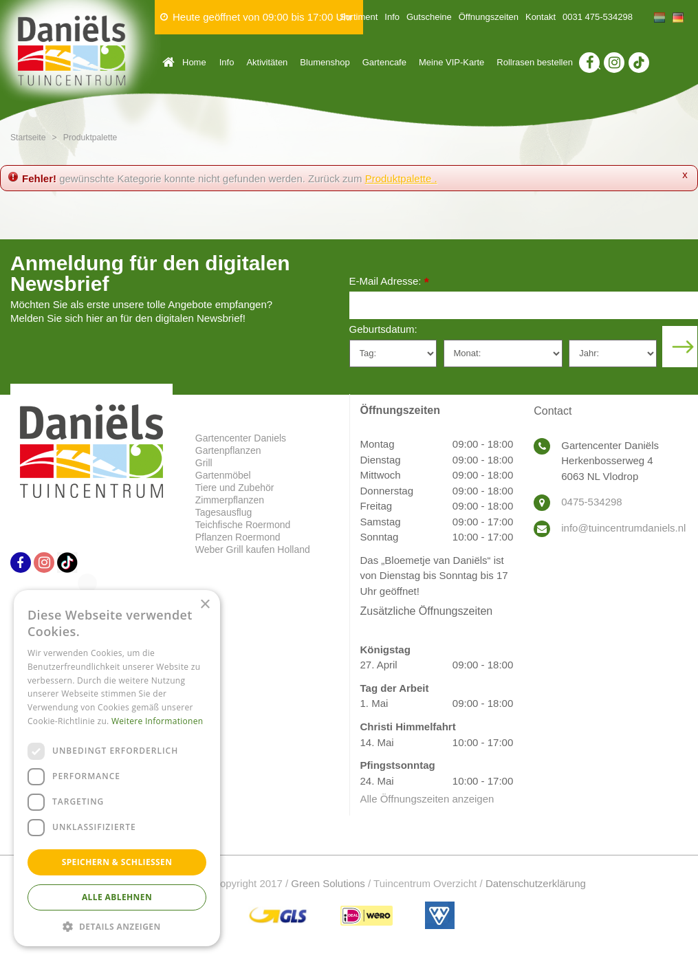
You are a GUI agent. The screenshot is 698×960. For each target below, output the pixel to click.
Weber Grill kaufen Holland (252, 549)
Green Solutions (328, 883)
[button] (117, 925)
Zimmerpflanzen (229, 499)
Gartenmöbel (223, 475)
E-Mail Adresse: (389, 282)
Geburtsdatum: (383, 329)
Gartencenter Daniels (240, 438)
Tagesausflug (223, 512)
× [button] (204, 605)
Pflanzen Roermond (238, 537)
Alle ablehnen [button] (117, 897)
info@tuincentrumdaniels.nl (623, 528)
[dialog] (117, 768)
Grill (203, 462)
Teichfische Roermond (243, 524)
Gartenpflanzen (228, 450)
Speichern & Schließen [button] (117, 862)
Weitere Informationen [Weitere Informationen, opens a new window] (157, 721)
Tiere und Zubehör (234, 487)
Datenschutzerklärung (536, 883)
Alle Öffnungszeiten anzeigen (427, 799)
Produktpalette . (401, 178)
